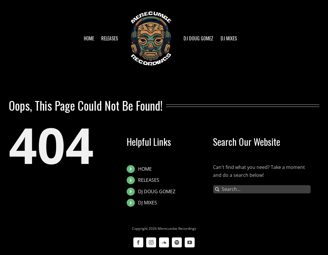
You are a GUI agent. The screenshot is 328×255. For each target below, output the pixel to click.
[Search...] (262, 189)
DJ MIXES (147, 202)
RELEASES (148, 180)
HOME (145, 169)
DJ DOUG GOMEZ (156, 191)
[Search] (217, 189)
